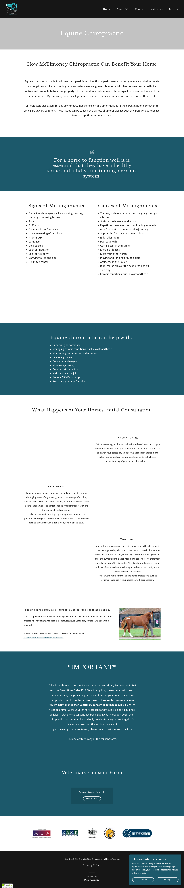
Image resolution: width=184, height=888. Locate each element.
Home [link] (107, 9)
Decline (146, 879)
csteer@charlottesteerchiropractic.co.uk (43, 637)
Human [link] (140, 9)
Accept (169, 879)
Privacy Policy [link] (92, 865)
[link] (11, 8)
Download (92, 798)
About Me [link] (123, 9)
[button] (155, 9)
